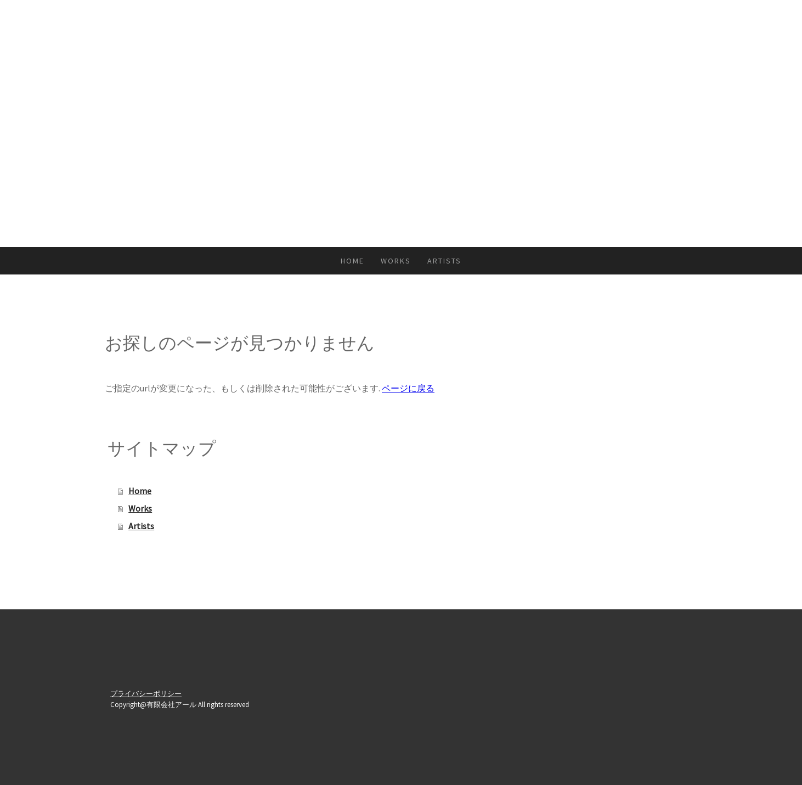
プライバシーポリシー (146, 693)
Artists (444, 261)
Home (352, 261)
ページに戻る (408, 388)
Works (396, 261)
